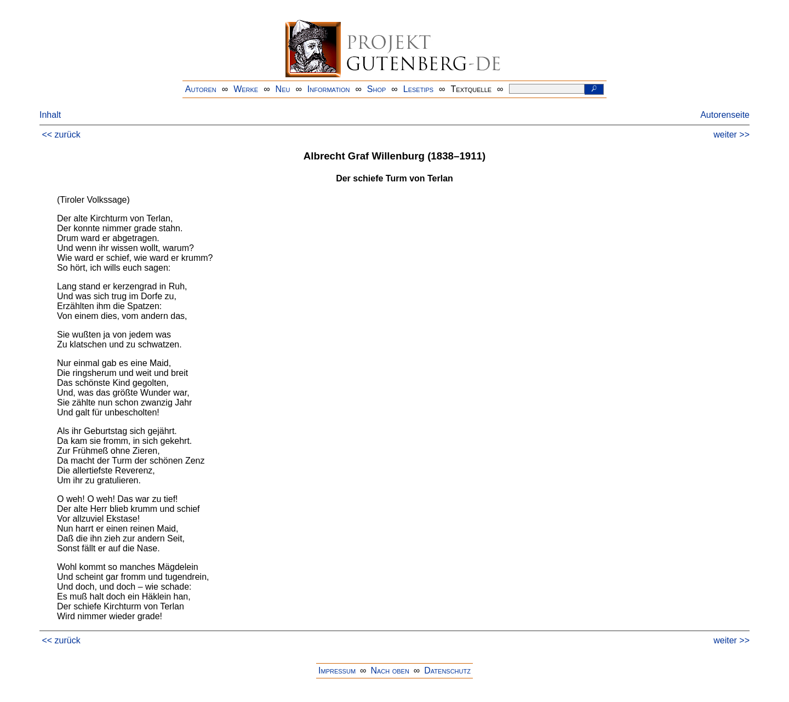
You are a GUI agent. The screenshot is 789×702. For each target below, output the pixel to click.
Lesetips (418, 89)
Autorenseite (725, 114)
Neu (283, 89)
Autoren (200, 89)
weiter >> (731, 134)
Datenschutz (447, 670)
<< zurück (61, 134)
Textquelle (471, 89)
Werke (245, 89)
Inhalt (50, 114)
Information (328, 89)
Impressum (337, 670)
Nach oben (389, 670)
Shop (376, 89)
